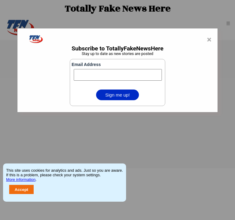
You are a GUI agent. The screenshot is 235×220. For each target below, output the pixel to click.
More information (20, 179)
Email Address (86, 64)
